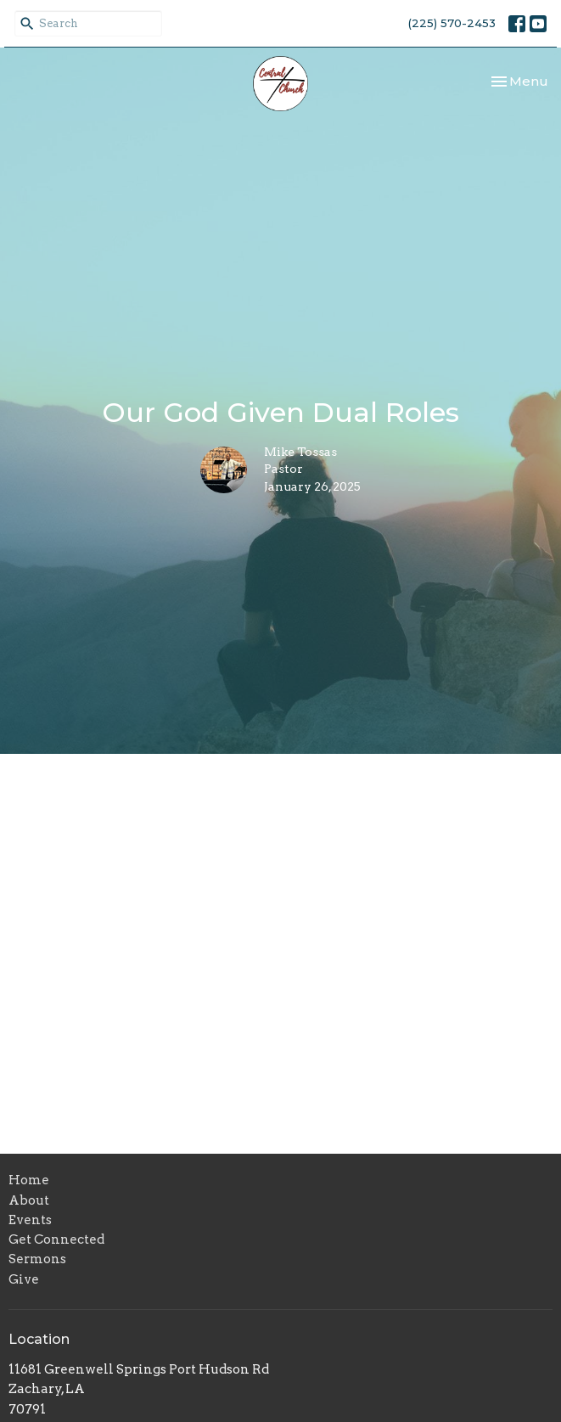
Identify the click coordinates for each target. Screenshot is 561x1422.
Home (28, 1180)
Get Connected (56, 1239)
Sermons (37, 1259)
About (28, 1200)
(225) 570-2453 (452, 23)
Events (30, 1220)
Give (23, 1279)
